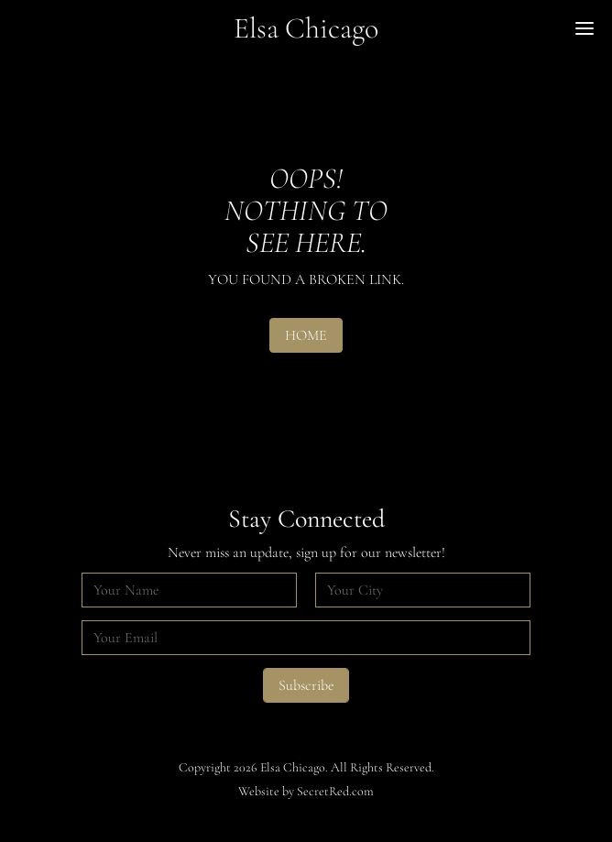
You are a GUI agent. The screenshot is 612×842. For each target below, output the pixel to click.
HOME (306, 335)
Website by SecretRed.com (306, 791)
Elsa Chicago (306, 28)
